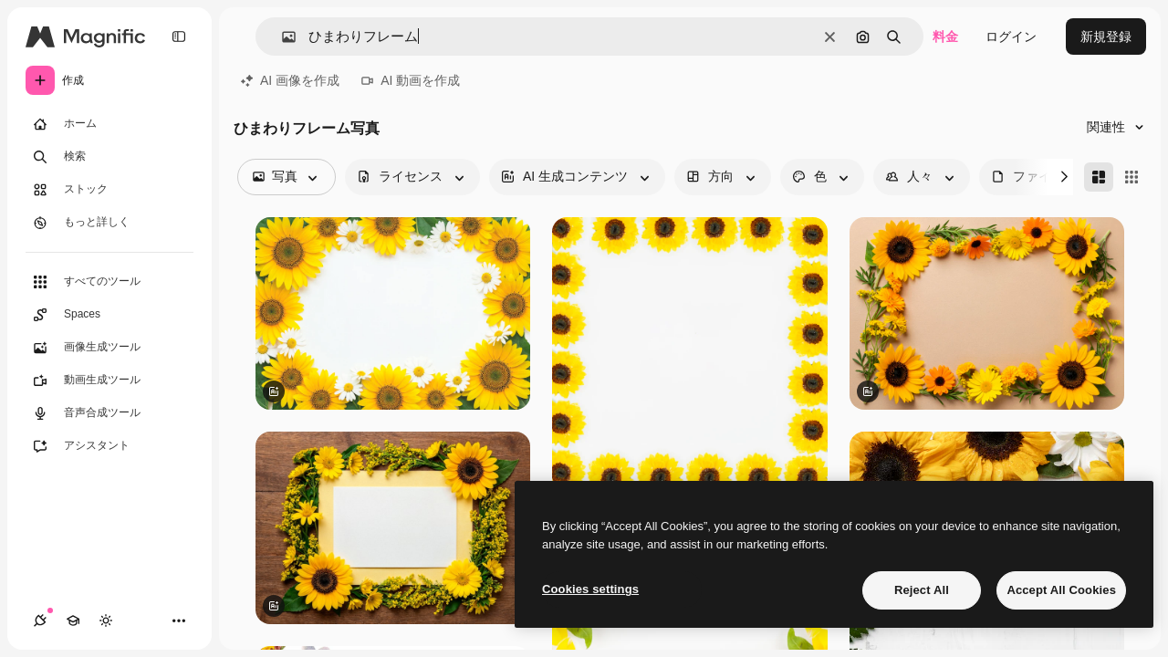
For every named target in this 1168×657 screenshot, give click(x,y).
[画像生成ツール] (109, 347)
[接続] (40, 620)
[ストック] (109, 189)
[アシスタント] (109, 446)
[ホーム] (109, 124)
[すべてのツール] (109, 282)
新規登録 (1106, 36)
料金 (945, 36)
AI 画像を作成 (290, 80)
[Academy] (73, 620)
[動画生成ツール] (109, 380)
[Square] (1131, 177)
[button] (281, 37)
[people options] (921, 177)
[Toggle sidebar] (178, 36)
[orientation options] (722, 177)
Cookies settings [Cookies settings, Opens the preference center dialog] (590, 589)
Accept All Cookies (1061, 590)
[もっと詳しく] (109, 222)
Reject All (921, 590)
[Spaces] (109, 314)
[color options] (822, 177)
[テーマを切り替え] (105, 620)
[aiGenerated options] (577, 177)
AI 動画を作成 (410, 80)
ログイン (1011, 36)
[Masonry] (1098, 177)
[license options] (412, 177)
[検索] (109, 157)
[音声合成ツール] (109, 413)
